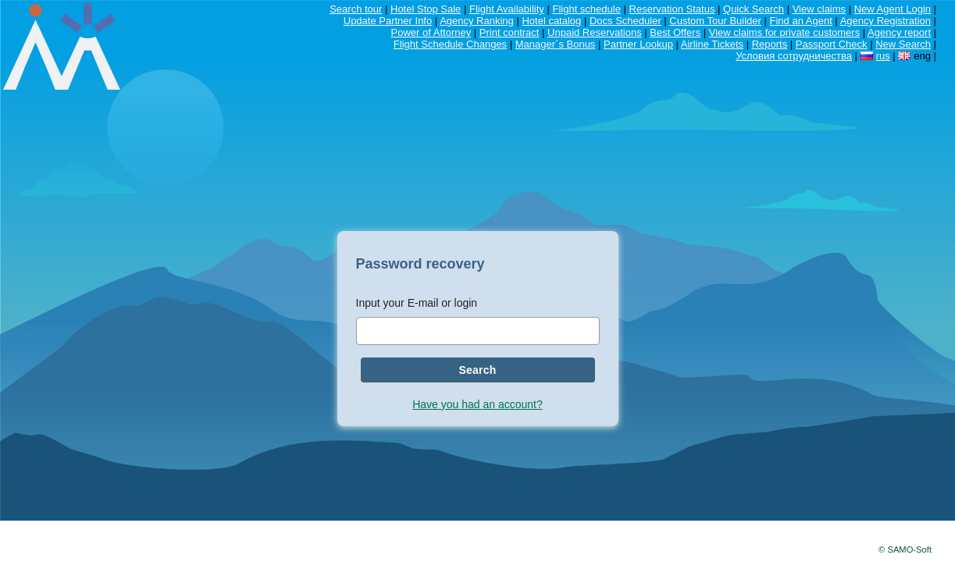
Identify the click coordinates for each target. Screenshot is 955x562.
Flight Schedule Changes (450, 44)
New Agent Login (892, 9)
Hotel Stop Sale (425, 9)
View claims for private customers (784, 32)
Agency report (899, 32)
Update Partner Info (388, 21)
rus (883, 56)
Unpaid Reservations (594, 32)
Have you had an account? (477, 404)
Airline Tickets (712, 44)
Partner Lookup (638, 44)
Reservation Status (672, 9)
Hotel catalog (551, 21)
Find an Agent (801, 21)
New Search (903, 44)
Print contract (509, 32)
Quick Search (753, 9)
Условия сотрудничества (794, 56)
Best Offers (675, 32)
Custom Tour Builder (715, 21)
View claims (819, 9)
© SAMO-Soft (905, 549)
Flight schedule (586, 9)
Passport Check (832, 44)
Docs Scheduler (625, 21)
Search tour (356, 9)
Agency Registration (885, 21)
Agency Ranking (477, 21)
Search (477, 370)
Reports (770, 44)
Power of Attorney (431, 32)
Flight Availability (506, 9)
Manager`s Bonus (555, 44)
